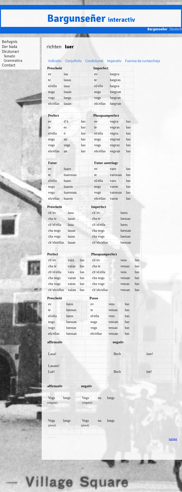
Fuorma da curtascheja (142, 61)
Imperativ (114, 61)
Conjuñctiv (73, 61)
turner (173, 439)
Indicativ (54, 61)
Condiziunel (94, 61)
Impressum (173, 3)
